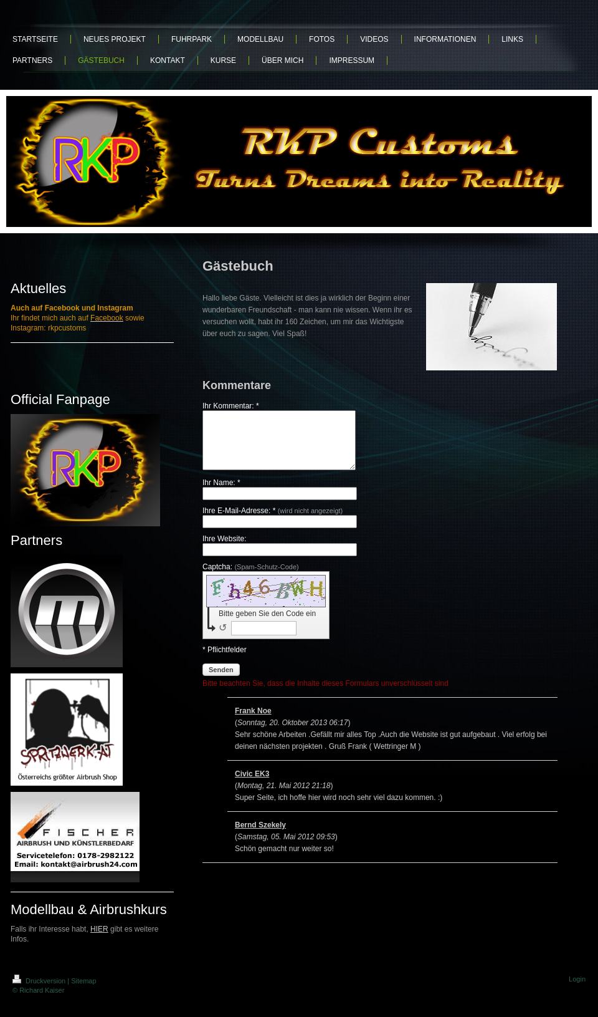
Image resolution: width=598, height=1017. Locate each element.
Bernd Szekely (260, 836)
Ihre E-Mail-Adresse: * (272, 522)
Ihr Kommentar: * (230, 406)
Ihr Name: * (221, 493)
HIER (99, 929)
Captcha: (250, 578)
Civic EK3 (252, 785)
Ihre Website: (224, 550)
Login (577, 979)
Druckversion (39, 981)
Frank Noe (253, 722)
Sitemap (83, 981)
